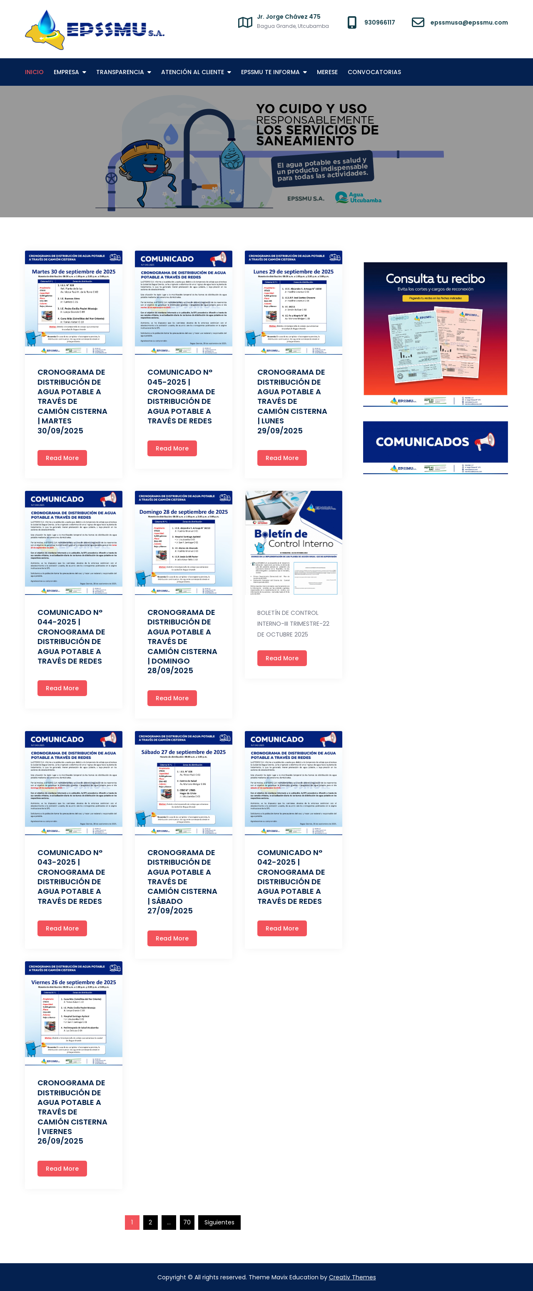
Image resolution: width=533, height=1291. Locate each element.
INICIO (34, 72)
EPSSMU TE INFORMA (270, 72)
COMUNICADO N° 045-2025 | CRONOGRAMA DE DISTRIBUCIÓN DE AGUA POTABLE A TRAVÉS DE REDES (181, 396)
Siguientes (219, 1222)
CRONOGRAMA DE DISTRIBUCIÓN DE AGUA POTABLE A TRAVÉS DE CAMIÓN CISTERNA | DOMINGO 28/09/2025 (182, 641)
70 (187, 1222)
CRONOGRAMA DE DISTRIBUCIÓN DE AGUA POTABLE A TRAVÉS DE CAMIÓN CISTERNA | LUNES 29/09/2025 (292, 401)
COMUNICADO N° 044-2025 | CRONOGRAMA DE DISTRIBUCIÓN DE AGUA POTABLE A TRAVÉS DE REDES (71, 636)
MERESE (327, 72)
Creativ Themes (352, 1277)
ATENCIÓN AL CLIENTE (192, 72)
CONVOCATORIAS (374, 72)
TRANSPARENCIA (120, 72)
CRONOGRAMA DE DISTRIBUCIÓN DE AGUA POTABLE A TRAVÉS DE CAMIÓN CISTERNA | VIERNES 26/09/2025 (72, 1111)
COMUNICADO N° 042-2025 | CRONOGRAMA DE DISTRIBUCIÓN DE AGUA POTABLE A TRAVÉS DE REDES (291, 876)
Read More (62, 458)
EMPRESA (66, 72)
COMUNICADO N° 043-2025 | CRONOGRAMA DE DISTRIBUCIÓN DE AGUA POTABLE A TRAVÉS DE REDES (71, 876)
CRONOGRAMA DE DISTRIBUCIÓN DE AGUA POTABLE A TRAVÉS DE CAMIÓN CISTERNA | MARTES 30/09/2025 (72, 401)
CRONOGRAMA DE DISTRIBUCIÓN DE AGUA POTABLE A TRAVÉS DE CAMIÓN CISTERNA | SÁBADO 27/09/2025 (182, 881)
